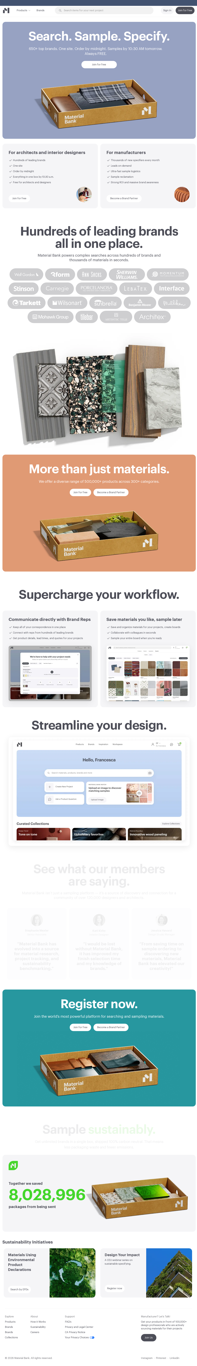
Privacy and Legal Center (79, 1327)
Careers (34, 1332)
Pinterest (161, 1358)
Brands (40, 10)
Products (22, 10)
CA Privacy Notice (75, 1332)
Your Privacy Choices (79, 1337)
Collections (11, 1337)
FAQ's (68, 1322)
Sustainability (38, 1327)
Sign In (167, 10)
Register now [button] (114, 1288)
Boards (9, 1332)
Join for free (185, 10)
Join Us (149, 1337)
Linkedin (174, 1358)
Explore (132, 3)
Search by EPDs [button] (19, 1289)
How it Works (38, 1322)
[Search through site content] (106, 10)
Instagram (147, 1358)
